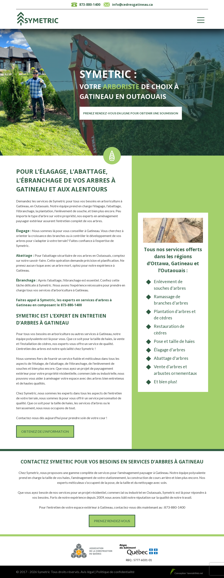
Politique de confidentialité (115, 572)
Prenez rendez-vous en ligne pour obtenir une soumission (130, 113)
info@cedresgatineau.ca (132, 4)
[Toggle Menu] (200, 20)
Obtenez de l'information (45, 431)
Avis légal (87, 572)
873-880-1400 (89, 4)
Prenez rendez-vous (112, 521)
